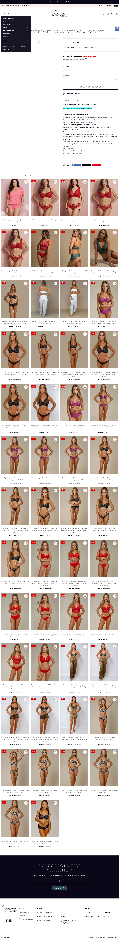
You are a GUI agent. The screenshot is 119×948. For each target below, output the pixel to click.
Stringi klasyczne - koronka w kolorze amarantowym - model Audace (104, 426)
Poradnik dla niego (45, 916)
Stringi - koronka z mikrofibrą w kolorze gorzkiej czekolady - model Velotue (15, 373)
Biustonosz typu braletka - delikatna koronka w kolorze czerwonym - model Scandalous (15, 686)
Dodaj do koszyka (90, 87)
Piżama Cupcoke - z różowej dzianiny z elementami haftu (15, 221)
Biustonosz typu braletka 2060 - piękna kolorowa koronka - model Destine (15, 842)
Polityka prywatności (108, 918)
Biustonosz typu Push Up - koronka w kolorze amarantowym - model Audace (74, 479)
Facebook (77, 165)
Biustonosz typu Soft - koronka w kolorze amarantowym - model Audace (44, 479)
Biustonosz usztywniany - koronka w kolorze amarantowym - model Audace (104, 322)
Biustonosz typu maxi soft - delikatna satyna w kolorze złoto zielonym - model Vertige (45, 530)
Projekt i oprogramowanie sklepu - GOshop (102, 937)
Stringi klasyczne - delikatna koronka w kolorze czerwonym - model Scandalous (104, 635)
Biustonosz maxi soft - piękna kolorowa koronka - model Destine (74, 791)
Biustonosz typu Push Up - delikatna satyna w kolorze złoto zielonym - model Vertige (15, 530)
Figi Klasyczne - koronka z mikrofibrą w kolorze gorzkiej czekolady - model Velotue (15, 426)
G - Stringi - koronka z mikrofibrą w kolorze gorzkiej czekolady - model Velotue (45, 373)
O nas (88, 913)
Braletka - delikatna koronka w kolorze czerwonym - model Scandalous (44, 271)
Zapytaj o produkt (72, 94)
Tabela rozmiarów (45, 913)
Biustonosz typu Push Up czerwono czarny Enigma (15, 271)
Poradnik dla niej (45, 920)
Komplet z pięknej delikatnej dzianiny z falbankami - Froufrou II (44, 322)
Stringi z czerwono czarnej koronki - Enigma (104, 221)
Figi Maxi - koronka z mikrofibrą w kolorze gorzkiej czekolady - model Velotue (15, 322)
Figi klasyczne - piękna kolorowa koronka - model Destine (104, 791)
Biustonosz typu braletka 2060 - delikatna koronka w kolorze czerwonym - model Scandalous (44, 686)
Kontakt (107, 913)
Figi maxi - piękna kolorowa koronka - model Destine (44, 791)
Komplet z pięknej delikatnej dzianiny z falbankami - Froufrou (74, 322)
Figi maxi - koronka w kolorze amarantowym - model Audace (74, 426)
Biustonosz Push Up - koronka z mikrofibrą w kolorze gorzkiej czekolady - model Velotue (74, 374)
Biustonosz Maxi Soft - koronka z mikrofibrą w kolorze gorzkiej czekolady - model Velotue (104, 374)
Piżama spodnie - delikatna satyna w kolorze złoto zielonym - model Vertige (74, 686)
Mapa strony (5, 937)
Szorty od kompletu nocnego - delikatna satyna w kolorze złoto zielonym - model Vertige (45, 739)
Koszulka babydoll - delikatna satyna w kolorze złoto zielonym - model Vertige (74, 738)
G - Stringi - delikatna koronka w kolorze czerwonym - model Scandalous (45, 635)
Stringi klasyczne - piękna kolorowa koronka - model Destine (104, 738)
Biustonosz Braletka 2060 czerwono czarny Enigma (74, 221)
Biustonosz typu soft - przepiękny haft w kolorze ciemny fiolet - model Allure (45, 842)
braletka (23, 22)
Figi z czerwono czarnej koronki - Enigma (44, 220)
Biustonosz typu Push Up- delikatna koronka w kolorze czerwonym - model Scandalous (104, 583)
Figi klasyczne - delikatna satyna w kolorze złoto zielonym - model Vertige (15, 582)
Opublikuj (87, 165)
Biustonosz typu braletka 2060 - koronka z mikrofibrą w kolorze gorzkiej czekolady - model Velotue (44, 427)
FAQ (64, 913)
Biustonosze (16, 22)
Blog (64, 916)
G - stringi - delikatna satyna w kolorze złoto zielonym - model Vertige (104, 479)
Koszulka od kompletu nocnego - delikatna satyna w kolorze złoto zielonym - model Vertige (15, 739)
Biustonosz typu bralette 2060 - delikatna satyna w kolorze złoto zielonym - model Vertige (74, 530)
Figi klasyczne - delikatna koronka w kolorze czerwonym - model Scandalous (74, 635)
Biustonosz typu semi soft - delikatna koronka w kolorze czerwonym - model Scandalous (44, 583)
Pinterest (97, 165)
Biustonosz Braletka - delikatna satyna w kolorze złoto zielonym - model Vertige (104, 271)
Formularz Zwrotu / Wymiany (70, 922)
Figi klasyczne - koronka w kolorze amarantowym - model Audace (15, 479)
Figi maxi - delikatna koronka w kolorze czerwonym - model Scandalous (15, 635)
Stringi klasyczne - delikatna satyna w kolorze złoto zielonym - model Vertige (104, 529)
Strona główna (5, 22)
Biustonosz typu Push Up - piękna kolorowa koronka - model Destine (15, 791)
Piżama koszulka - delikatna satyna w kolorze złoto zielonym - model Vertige (104, 686)
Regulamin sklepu (92, 916)
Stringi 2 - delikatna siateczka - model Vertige (74, 271)
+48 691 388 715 (106, 5)
